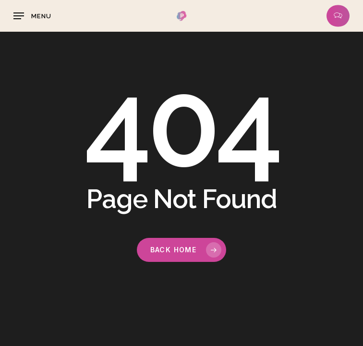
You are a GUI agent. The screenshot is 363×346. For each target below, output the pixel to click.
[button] (32, 16)
